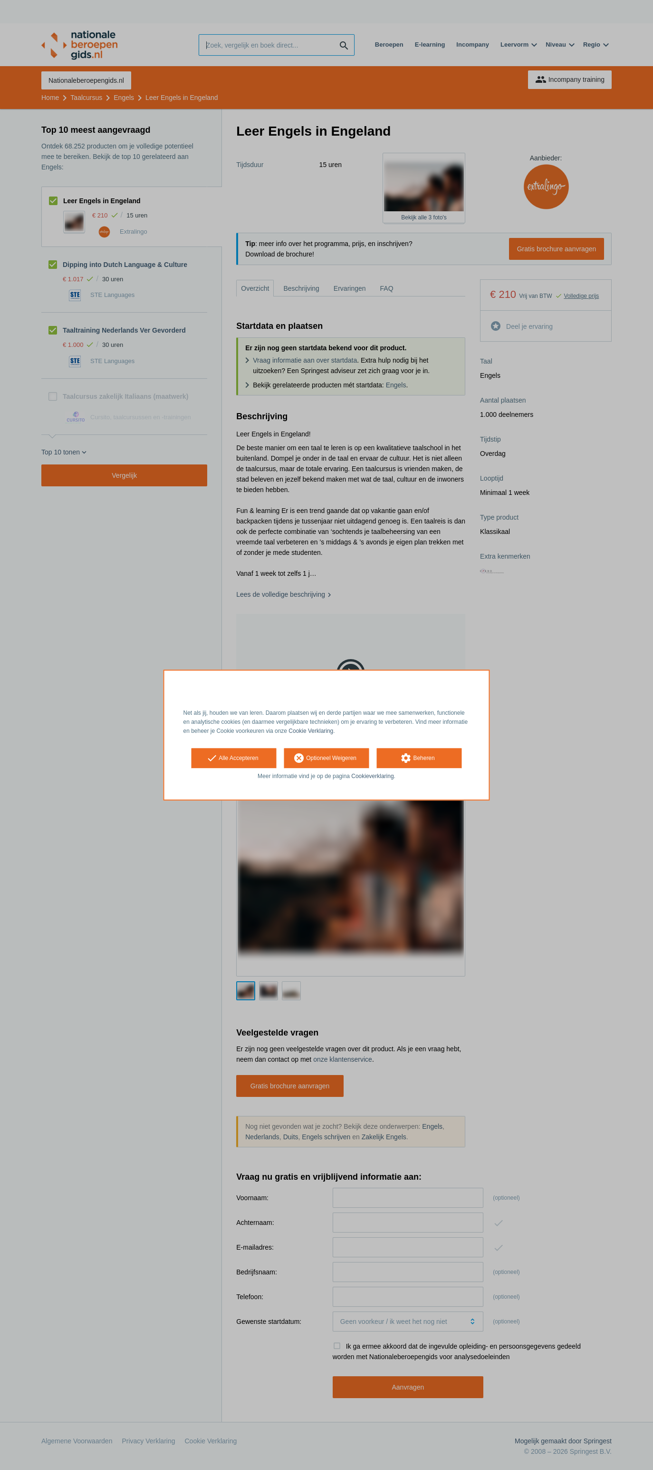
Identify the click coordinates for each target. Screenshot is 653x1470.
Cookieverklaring (372, 776)
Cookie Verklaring (310, 731)
